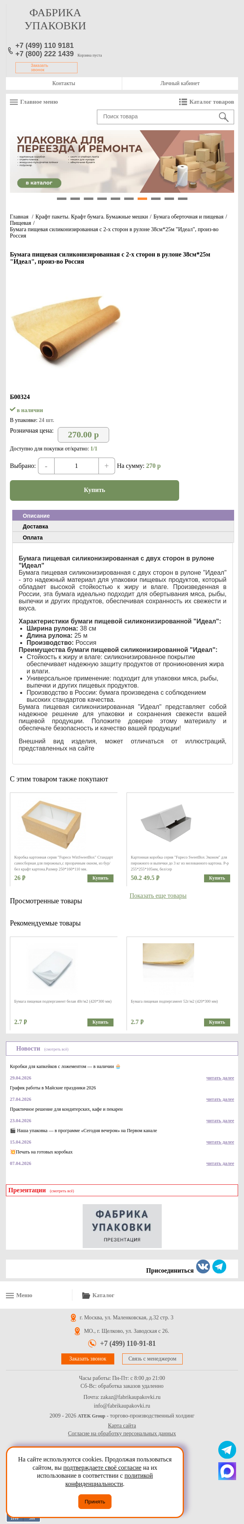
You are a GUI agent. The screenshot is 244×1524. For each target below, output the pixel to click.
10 (182, 199)
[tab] (123, 515)
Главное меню (39, 102)
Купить (94, 489)
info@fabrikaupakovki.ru (122, 1406)
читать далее (220, 1078)
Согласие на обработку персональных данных (122, 1434)
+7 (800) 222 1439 (44, 54)
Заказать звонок (39, 67)
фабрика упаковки (55, 19)
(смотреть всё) (56, 1049)
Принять (95, 1502)
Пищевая (20, 223)
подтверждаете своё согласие (102, 1467)
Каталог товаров (211, 102)
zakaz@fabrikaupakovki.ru (130, 1397)
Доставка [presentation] (35, 526)
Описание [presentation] (36, 516)
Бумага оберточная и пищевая (188, 217)
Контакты (63, 83)
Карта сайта (122, 1426)
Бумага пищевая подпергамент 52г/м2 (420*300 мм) (174, 1001)
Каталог (104, 1295)
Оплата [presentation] (33, 537)
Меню (24, 1295)
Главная (19, 217)
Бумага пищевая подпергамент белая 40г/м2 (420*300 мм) (63, 1001)
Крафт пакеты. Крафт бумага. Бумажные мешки (91, 217)
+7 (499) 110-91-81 (128, 1343)
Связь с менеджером (152, 1359)
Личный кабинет (180, 83)
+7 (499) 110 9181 (44, 45)
